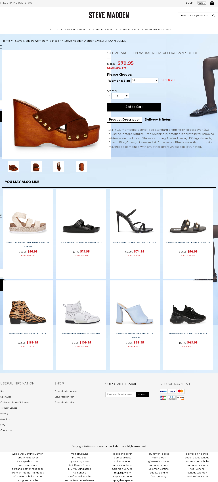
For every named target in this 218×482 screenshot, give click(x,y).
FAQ (2, 424)
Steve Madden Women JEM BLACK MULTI (188, 242)
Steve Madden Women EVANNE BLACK (81, 242)
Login (189, 2)
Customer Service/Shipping (14, 402)
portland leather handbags (27, 468)
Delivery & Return (158, 119)
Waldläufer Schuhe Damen (27, 453)
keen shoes (158, 457)
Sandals (54, 40)
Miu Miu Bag (79, 457)
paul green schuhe (27, 480)
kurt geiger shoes (197, 465)
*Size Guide (168, 79)
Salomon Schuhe (122, 468)
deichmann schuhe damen (27, 476)
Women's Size (119, 80)
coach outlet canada (197, 457)
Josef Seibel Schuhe (79, 476)
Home (49, 29)
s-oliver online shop (197, 453)
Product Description (125, 119)
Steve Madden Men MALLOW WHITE (81, 333)
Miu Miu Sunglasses (79, 468)
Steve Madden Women (71, 29)
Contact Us (6, 430)
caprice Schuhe (122, 476)
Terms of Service (8, 407)
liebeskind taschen (27, 457)
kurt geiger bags (158, 465)
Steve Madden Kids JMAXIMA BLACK (188, 333)
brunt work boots (158, 453)
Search (3, 391)
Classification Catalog (157, 29)
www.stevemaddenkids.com (107, 446)
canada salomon (197, 472)
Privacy (4, 413)
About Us (5, 419)
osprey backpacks (122, 480)
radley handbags (122, 465)
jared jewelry (158, 476)
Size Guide (5, 396)
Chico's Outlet (122, 461)
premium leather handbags (27, 472)
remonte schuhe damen (79, 480)
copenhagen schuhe (197, 461)
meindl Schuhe (79, 453)
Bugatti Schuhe (159, 472)
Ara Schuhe (79, 472)
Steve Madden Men (100, 29)
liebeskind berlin (122, 453)
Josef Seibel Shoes (197, 476)
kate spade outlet (27, 461)
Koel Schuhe (197, 468)
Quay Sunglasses (79, 461)
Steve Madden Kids (127, 29)
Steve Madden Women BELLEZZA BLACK (134, 242)
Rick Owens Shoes (79, 465)
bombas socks (122, 457)
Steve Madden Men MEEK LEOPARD (28, 333)
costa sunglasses (27, 465)
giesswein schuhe (158, 461)
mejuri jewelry (122, 472)
